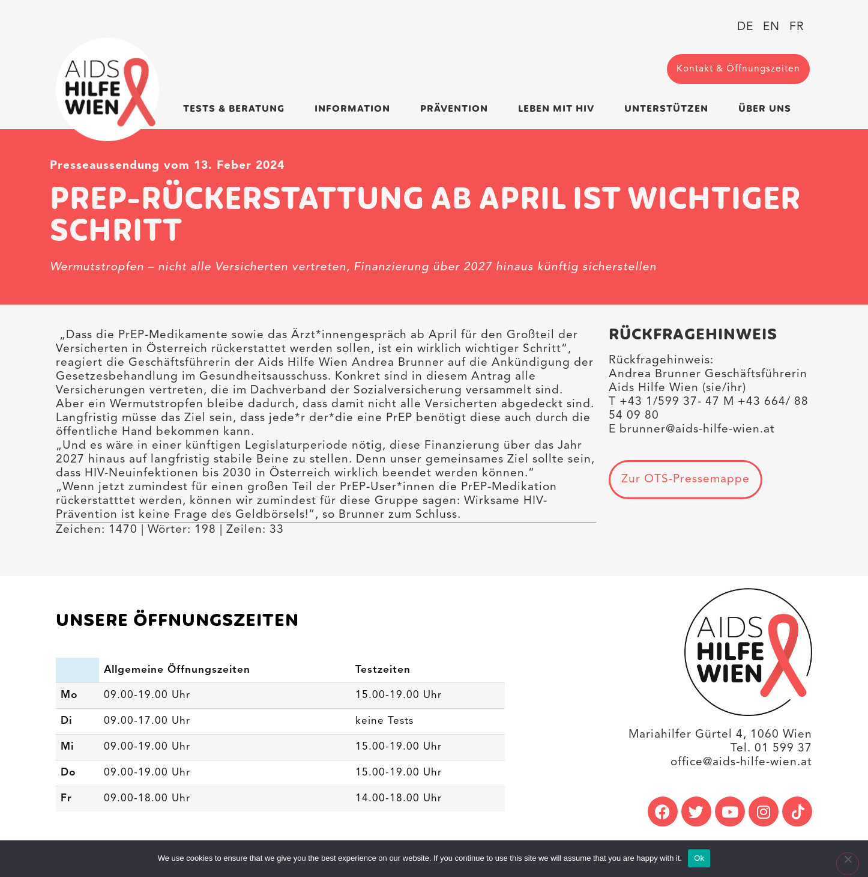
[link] (107, 89)
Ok (699, 858)
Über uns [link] (767, 109)
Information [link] (355, 109)
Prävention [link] (457, 109)
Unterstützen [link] (669, 109)
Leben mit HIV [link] (559, 109)
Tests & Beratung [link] (237, 109)
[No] (847, 863)
